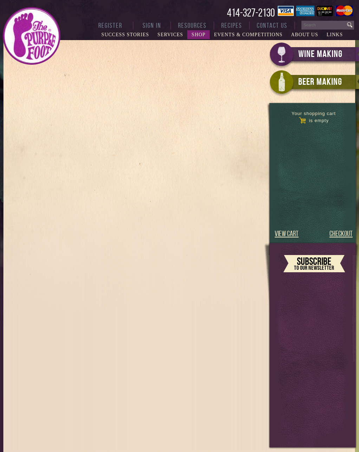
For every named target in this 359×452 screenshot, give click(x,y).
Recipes (231, 25)
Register (110, 25)
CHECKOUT (341, 233)
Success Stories (125, 34)
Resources (192, 25)
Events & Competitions (248, 34)
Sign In (152, 25)
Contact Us (272, 25)
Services (170, 34)
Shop (198, 34)
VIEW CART (287, 233)
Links (335, 34)
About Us (304, 34)
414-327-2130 (251, 12)
